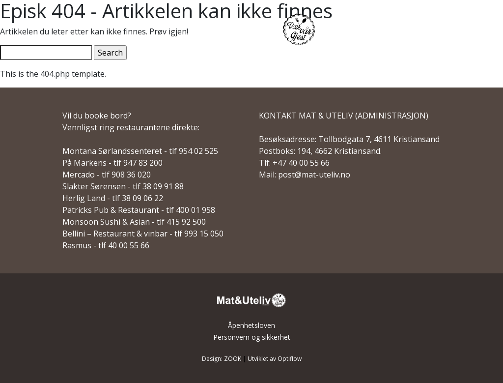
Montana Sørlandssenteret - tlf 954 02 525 (140, 151)
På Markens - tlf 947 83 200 (112, 162)
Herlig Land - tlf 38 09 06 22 (112, 198)
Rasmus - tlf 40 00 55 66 (105, 245)
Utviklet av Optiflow (275, 358)
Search (110, 52)
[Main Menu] (472, 30)
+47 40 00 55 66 (301, 162)
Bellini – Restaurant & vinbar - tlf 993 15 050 (143, 233)
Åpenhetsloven (251, 325)
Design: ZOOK (221, 358)
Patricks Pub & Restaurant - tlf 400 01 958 (138, 210)
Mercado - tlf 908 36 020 (106, 174)
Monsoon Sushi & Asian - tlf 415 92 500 (134, 221)
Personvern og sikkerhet (251, 337)
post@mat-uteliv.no (314, 174)
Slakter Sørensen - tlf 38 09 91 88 (123, 186)
